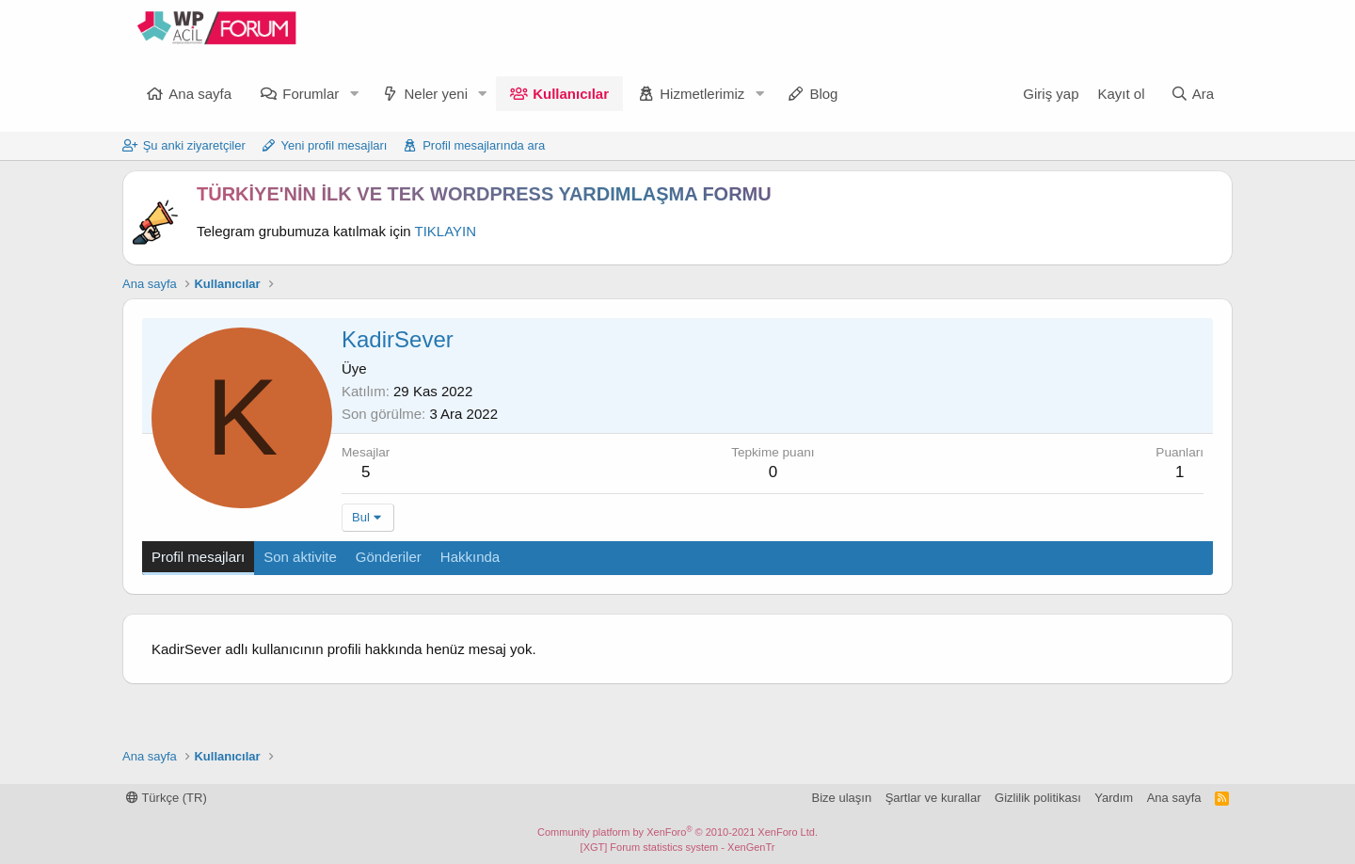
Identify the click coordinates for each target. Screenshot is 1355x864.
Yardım (1113, 798)
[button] (354, 93)
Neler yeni (436, 94)
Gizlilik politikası (1038, 798)
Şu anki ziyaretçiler (194, 145)
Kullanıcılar (571, 94)
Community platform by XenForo (677, 832)
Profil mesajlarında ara (483, 145)
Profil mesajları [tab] (198, 557)
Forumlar (310, 94)
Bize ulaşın (842, 798)
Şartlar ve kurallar (933, 798)
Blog (823, 94)
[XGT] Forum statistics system (678, 847)
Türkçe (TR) (166, 798)
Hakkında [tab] (470, 557)
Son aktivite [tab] (300, 557)
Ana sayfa (199, 94)
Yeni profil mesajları (334, 145)
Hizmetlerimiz (702, 94)
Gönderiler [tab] (389, 557)
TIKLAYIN (446, 231)
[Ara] (1192, 93)
